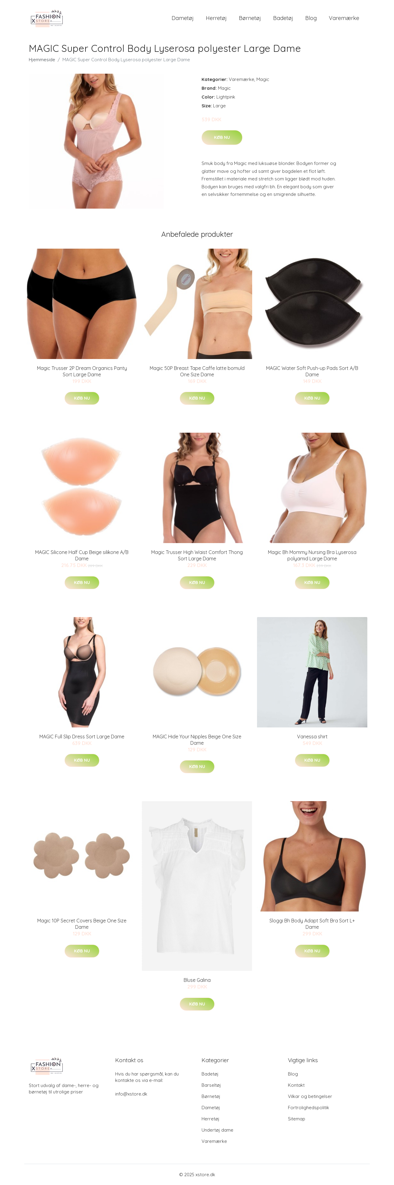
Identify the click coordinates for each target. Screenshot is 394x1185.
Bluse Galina (197, 980)
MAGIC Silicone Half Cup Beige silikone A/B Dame (82, 555)
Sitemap (296, 1119)
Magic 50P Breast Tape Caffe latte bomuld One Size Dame (197, 371)
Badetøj (283, 18)
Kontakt (296, 1085)
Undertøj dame (217, 1130)
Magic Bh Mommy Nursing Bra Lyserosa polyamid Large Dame (312, 555)
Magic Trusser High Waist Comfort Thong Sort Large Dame (197, 555)
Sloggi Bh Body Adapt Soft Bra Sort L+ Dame (312, 924)
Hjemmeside (42, 59)
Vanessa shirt (312, 736)
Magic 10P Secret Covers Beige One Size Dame (81, 924)
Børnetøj (250, 18)
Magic (262, 79)
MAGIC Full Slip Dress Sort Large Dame (81, 736)
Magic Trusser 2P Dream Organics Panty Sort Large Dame (82, 371)
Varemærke (344, 18)
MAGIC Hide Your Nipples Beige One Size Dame (197, 739)
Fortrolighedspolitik (308, 1107)
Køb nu (222, 137)
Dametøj (183, 18)
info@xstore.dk (131, 1094)
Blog (311, 18)
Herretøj (216, 18)
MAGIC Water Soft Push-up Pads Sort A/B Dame (312, 371)
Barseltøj (211, 1085)
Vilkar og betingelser (310, 1096)
